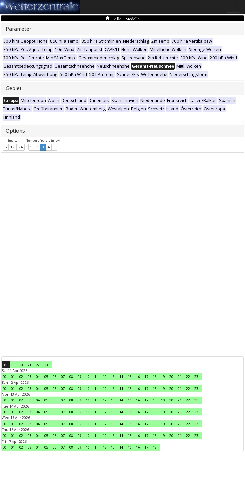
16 (138, 376)
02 (21, 376)
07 (63, 376)
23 (46, 364)
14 (121, 376)
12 (12, 147)
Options (15, 130)
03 (29, 376)
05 (46, 376)
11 (96, 376)
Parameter (18, 28)
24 (20, 147)
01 (13, 376)
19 (13, 364)
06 (54, 376)
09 (79, 376)
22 (38, 364)
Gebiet (13, 88)
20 (21, 364)
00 (4, 376)
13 (113, 376)
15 (129, 376)
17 (146, 376)
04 (38, 376)
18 (4, 364)
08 (71, 376)
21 (29, 364)
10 (88, 376)
